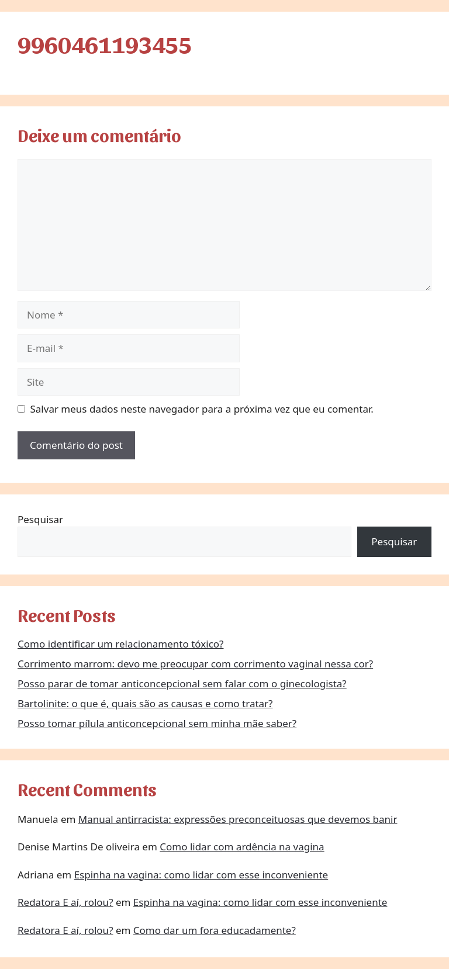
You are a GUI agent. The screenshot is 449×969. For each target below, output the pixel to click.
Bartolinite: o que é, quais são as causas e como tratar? (145, 703)
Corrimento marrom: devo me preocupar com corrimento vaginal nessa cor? (195, 663)
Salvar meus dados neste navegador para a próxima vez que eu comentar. (202, 409)
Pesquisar (40, 519)
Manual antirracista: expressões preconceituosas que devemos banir (238, 819)
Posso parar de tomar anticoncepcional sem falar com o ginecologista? (182, 683)
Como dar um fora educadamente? (214, 930)
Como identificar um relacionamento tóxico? (120, 643)
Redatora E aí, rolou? (65, 902)
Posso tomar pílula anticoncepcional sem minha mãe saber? (157, 723)
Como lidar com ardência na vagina (242, 846)
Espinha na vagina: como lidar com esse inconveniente (201, 874)
